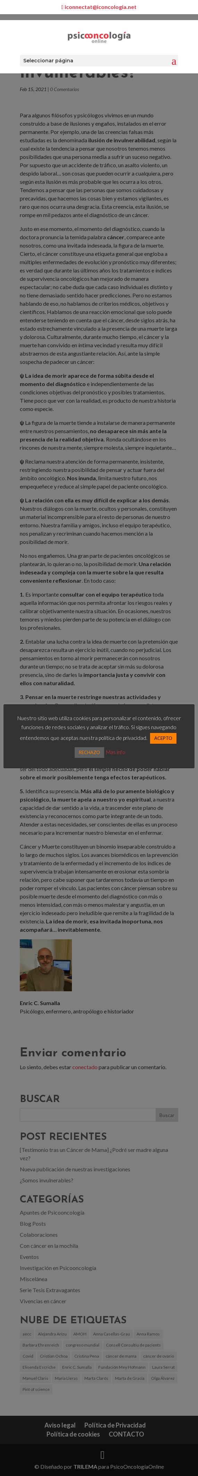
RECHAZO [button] (89, 752)
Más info (115, 752)
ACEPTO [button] (163, 738)
